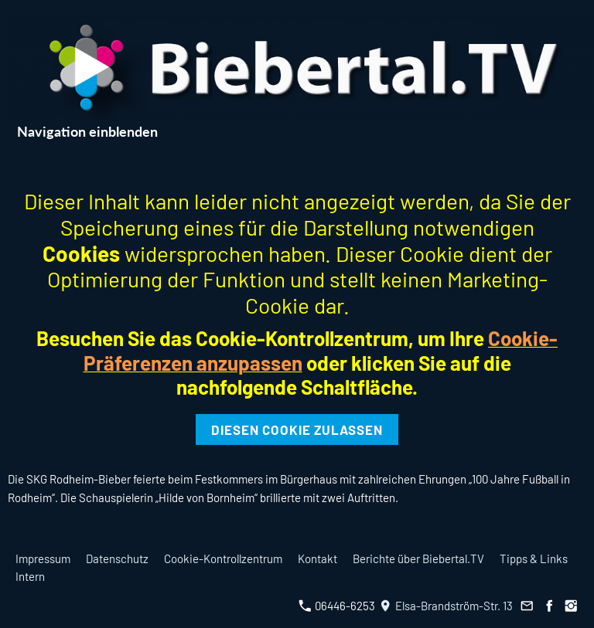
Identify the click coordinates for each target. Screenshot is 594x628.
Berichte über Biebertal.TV (418, 558)
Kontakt (317, 558)
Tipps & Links (534, 558)
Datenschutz (117, 558)
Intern (30, 576)
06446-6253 (337, 606)
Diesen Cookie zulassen (297, 429)
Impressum (42, 558)
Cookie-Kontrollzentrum (223, 558)
